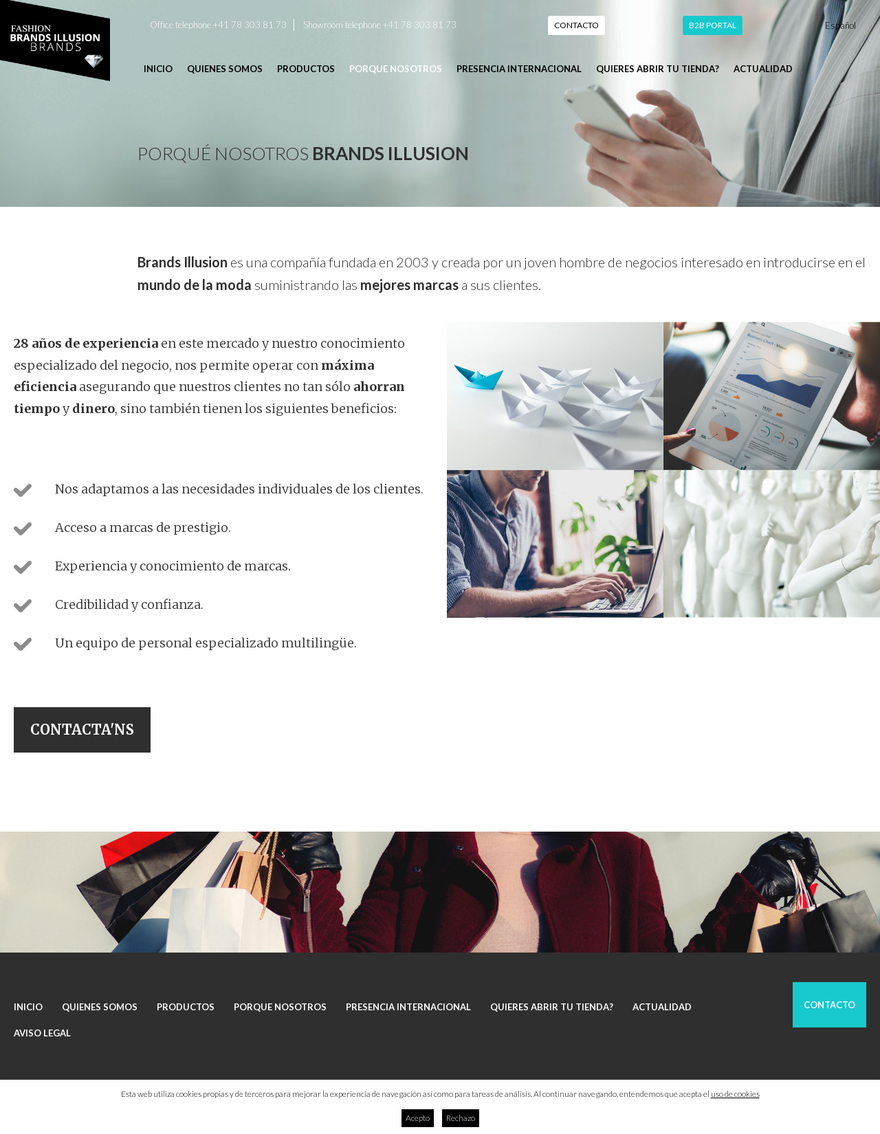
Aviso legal (42, 1032)
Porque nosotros (395, 68)
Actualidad (763, 68)
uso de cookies (735, 1094)
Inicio (158, 68)
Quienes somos (225, 68)
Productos (306, 68)
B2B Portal (712, 25)
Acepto (418, 1118)
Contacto (576, 25)
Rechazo (460, 1118)
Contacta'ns (82, 729)
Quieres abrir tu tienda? (657, 68)
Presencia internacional (519, 68)
